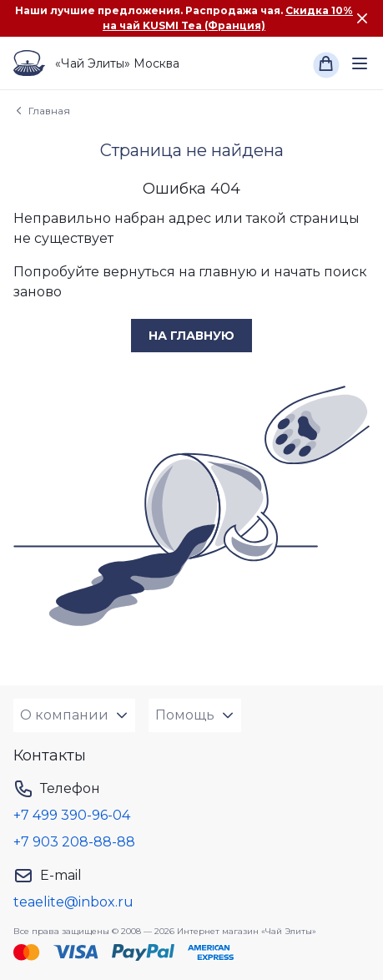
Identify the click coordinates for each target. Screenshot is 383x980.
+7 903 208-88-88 (74, 842)
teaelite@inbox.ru (73, 902)
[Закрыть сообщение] (362, 18)
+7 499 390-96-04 (71, 815)
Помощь (184, 715)
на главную (191, 335)
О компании (64, 715)
